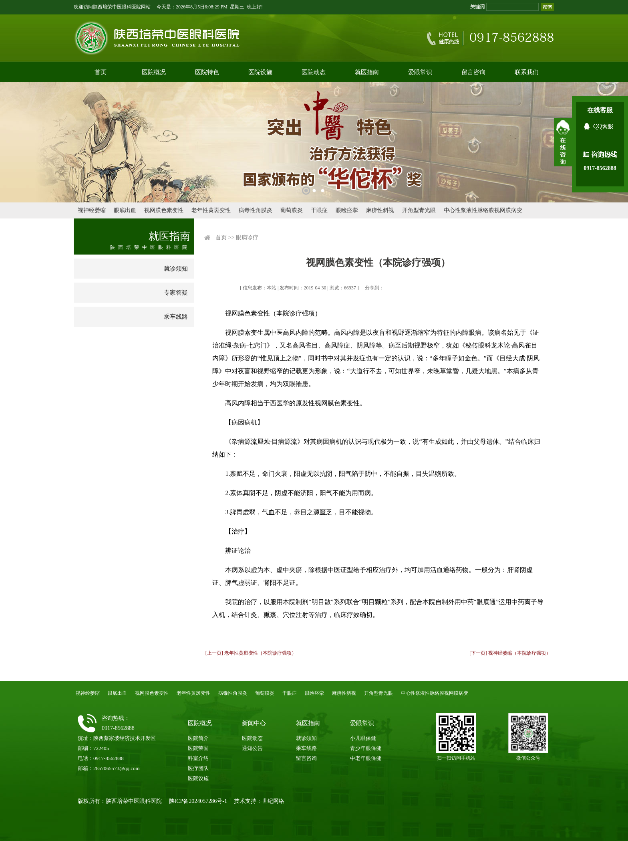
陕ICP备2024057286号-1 (198, 801)
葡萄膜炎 (291, 210)
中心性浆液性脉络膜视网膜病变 (483, 210)
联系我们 (527, 72)
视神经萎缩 (92, 210)
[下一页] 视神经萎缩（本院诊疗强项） (510, 653)
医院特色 (207, 72)
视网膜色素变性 (163, 210)
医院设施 (260, 72)
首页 (101, 72)
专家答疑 (176, 292)
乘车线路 (176, 316)
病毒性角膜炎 (255, 210)
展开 (563, 142)
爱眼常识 (420, 72)
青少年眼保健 (365, 748)
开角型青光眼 (419, 210)
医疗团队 (198, 768)
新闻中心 (254, 723)
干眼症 (319, 210)
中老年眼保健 (365, 758)
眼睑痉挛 (347, 210)
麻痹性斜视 (380, 210)
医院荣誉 (198, 748)
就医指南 (367, 72)
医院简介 (198, 738)
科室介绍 (198, 758)
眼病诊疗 (247, 238)
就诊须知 (176, 268)
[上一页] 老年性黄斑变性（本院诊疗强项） (250, 653)
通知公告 (252, 748)
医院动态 (314, 72)
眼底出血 (125, 210)
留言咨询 (473, 72)
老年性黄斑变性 (211, 210)
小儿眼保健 (363, 738)
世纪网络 (273, 801)
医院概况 (154, 72)
